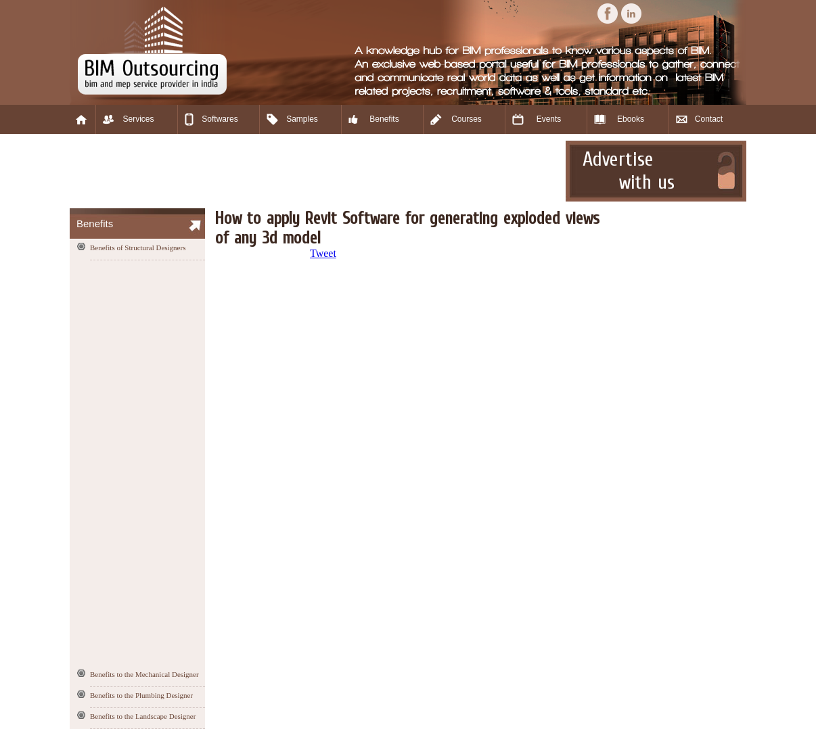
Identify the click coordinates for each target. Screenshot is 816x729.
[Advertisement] (316, 171)
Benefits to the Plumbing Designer (141, 695)
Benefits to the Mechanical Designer (144, 674)
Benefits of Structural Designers (137, 247)
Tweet (323, 253)
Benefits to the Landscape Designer (143, 716)
